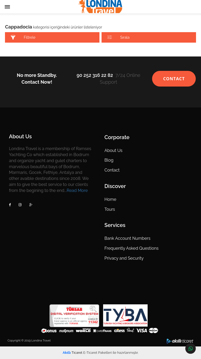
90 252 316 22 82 (95, 75)
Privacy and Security (124, 258)
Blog (108, 160)
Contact (112, 170)
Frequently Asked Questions (131, 248)
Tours (109, 209)
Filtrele (23, 37)
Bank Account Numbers (127, 238)
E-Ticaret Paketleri (97, 353)
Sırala (118, 37)
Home (110, 199)
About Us (113, 150)
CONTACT (174, 79)
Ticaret (72, 353)
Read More (77, 190)
